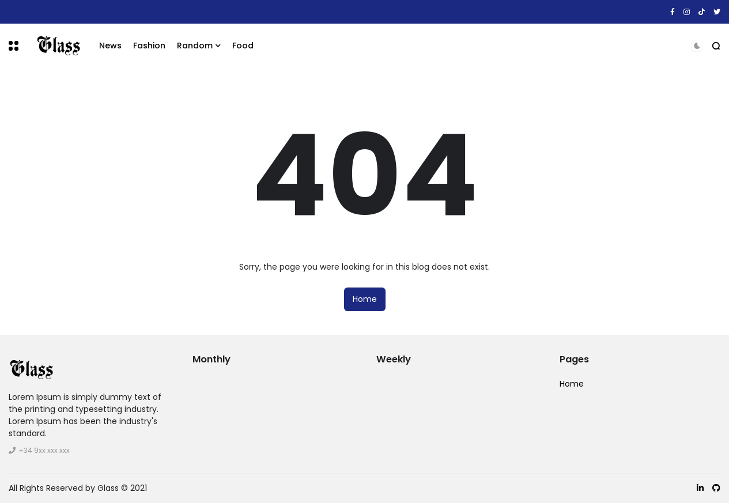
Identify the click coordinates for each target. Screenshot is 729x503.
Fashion (149, 45)
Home (365, 299)
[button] (13, 46)
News (110, 45)
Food (243, 45)
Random (195, 45)
